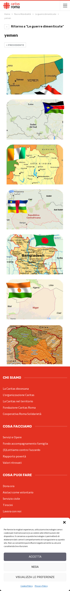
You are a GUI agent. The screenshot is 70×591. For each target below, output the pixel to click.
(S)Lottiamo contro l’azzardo (21, 450)
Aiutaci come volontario (18, 492)
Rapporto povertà (14, 456)
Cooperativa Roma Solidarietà (22, 414)
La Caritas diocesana (16, 388)
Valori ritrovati (12, 462)
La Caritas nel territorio (18, 401)
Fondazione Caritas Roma (19, 407)
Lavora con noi (12, 511)
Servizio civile (11, 498)
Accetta (35, 556)
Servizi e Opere (12, 437)
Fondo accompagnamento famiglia (25, 443)
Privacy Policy (41, 586)
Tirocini (8, 505)
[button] (64, 522)
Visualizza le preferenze (35, 577)
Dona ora (8, 486)
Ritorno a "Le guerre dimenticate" (34, 26)
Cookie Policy (27, 586)
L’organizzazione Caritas (18, 395)
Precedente (15, 45)
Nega (35, 567)
